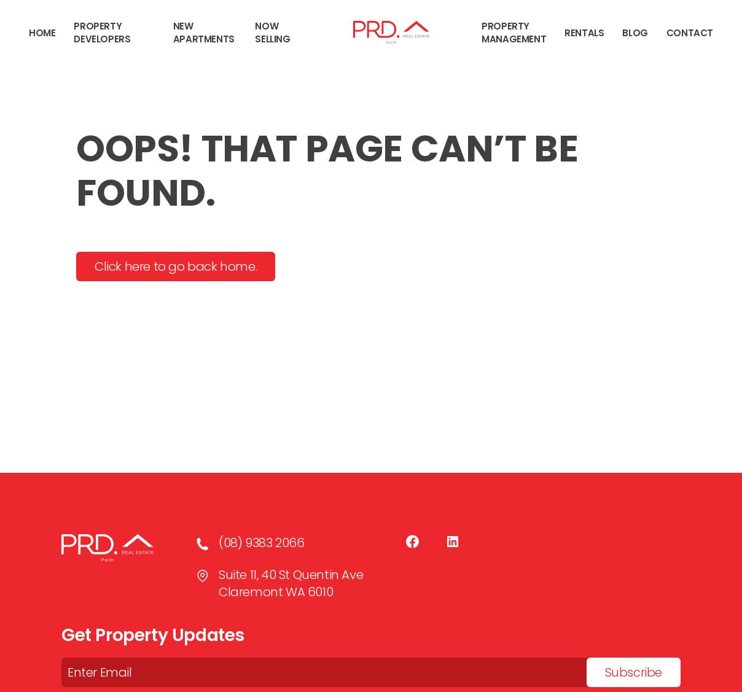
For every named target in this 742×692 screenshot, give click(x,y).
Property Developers (102, 32)
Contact (689, 32)
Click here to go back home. (176, 266)
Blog (634, 32)
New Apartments (204, 32)
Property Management (514, 32)
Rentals (584, 32)
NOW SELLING (272, 32)
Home (42, 32)
